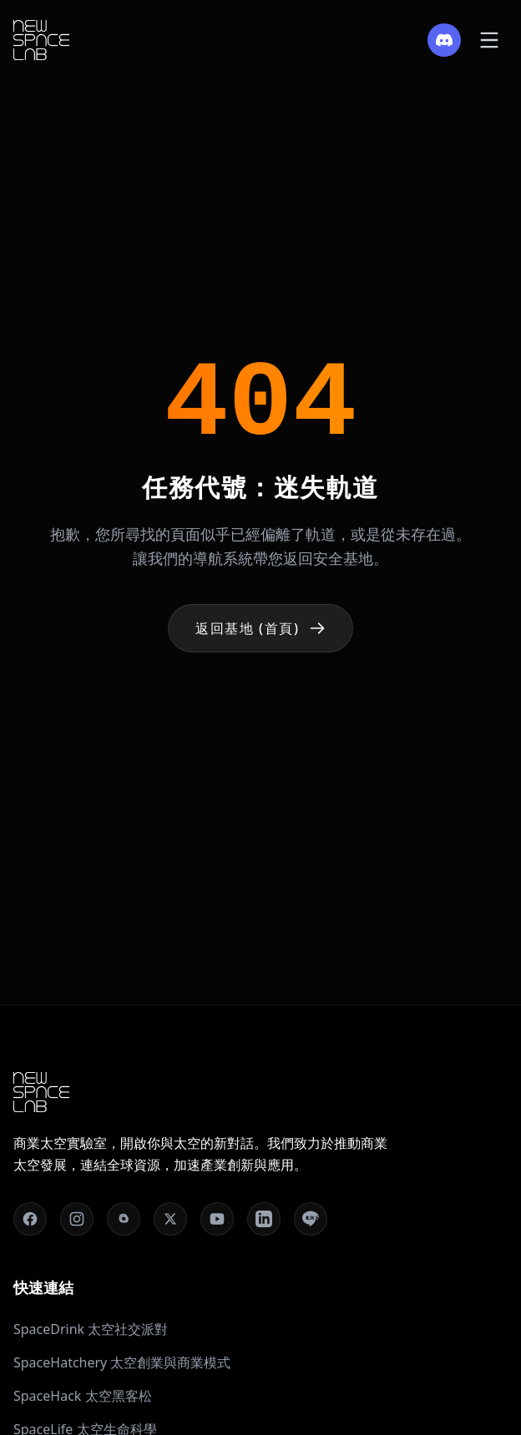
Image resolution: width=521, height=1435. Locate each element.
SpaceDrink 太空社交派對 (90, 1329)
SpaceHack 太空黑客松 (82, 1396)
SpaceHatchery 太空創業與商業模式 (121, 1362)
